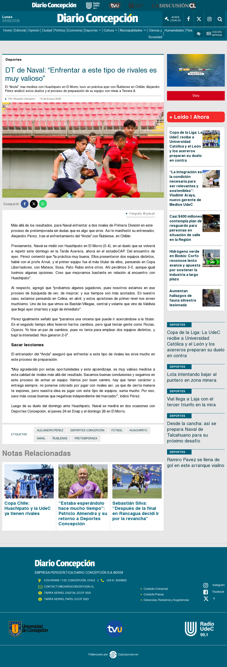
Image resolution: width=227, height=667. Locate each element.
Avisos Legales (173, 19)
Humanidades (174, 30)
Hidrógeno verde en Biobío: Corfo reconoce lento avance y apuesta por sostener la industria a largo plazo (184, 265)
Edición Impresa (214, 33)
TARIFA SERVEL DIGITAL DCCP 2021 (67, 592)
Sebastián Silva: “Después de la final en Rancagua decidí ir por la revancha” (135, 510)
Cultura (109, 30)
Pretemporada (86, 438)
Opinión (33, 30)
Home (7, 30)
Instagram (214, 585)
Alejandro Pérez (50, 430)
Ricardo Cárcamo (24, 98)
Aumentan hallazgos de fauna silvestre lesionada (182, 298)
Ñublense (60, 438)
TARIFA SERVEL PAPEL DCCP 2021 (66, 598)
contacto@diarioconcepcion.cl (69, 586)
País (189, 30)
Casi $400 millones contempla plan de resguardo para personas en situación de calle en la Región (185, 228)
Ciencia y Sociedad (155, 34)
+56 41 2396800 (116, 580)
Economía (74, 30)
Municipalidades (131, 30)
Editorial (20, 30)
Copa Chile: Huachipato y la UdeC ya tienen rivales (27, 508)
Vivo (195, 95)
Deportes (91, 30)
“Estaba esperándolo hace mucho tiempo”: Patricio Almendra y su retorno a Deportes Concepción (82, 513)
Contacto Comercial (156, 588)
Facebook (213, 591)
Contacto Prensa (154, 594)
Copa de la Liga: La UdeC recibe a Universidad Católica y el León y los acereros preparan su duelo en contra (185, 146)
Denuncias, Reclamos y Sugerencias (166, 599)
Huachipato (138, 430)
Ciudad (47, 30)
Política (59, 30)
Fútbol (116, 430)
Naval (41, 438)
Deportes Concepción (87, 430)
